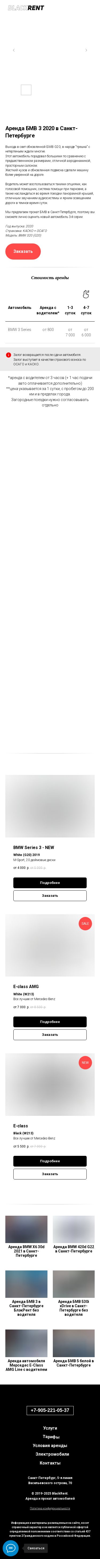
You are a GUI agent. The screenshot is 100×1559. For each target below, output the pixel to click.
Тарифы (50, 1437)
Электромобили (52, 1454)
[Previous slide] (14, 50)
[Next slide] (86, 50)
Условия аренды (50, 1445)
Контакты (50, 1463)
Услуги (50, 1428)
